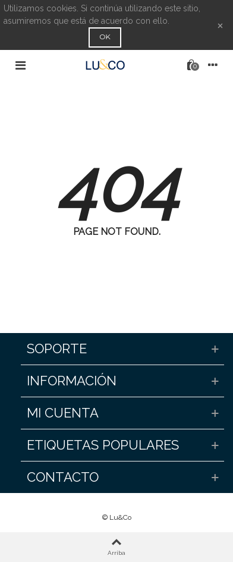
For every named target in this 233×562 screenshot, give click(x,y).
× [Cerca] (220, 24)
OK (105, 36)
